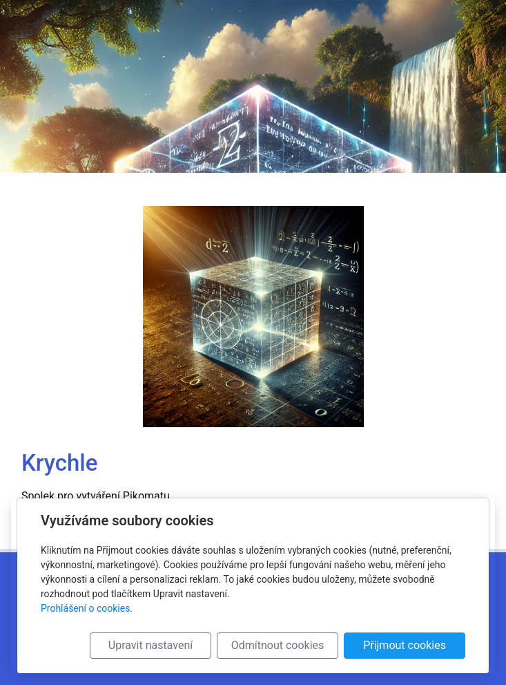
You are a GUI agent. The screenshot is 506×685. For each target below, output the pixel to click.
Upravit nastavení (150, 645)
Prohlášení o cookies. (87, 608)
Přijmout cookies (404, 645)
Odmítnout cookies (277, 645)
